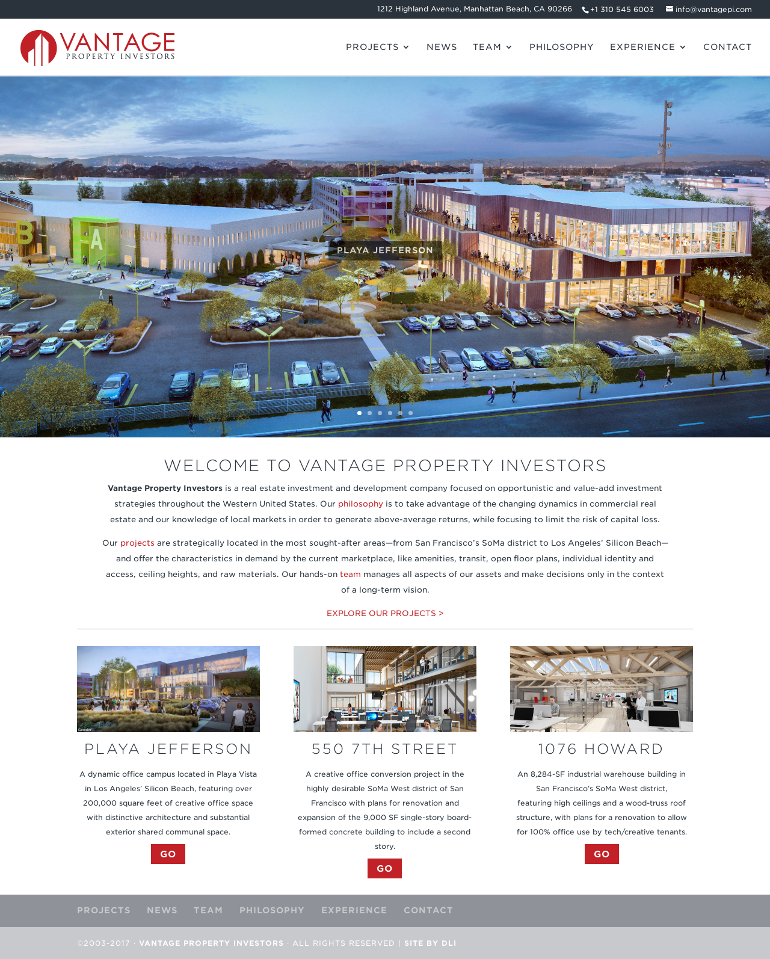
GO (168, 853)
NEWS (442, 47)
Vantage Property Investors (211, 943)
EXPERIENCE (643, 47)
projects (137, 542)
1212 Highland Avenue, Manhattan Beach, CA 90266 (474, 9)
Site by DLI (430, 943)
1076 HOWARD (601, 748)
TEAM (487, 47)
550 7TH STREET (385, 748)
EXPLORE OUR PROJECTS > (385, 613)
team (350, 574)
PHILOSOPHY (561, 47)
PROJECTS (372, 47)
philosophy (360, 503)
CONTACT (727, 47)
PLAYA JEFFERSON (385, 253)
